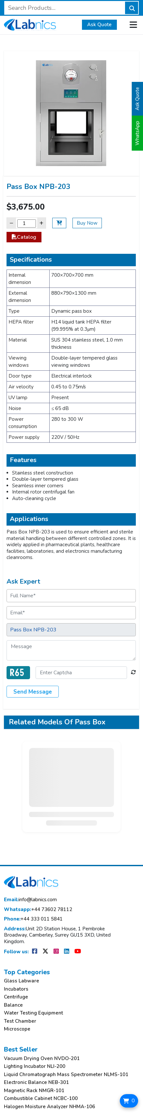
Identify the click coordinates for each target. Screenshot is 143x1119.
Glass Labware (21, 981)
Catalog (24, 237)
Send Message (32, 692)
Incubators (16, 989)
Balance (13, 1005)
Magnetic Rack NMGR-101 (34, 1091)
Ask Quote (99, 24)
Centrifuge (16, 997)
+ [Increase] (41, 222)
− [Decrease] (11, 222)
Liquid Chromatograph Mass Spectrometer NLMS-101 (66, 1075)
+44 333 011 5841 (33, 919)
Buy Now (87, 223)
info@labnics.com (30, 900)
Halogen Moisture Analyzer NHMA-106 (49, 1107)
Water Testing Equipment (33, 1013)
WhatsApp (137, 133)
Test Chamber (20, 1021)
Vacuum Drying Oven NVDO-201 (42, 1058)
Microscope (17, 1029)
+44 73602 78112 (38, 909)
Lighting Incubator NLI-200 (34, 1066)
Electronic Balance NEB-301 (36, 1082)
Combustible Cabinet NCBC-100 (41, 1098)
